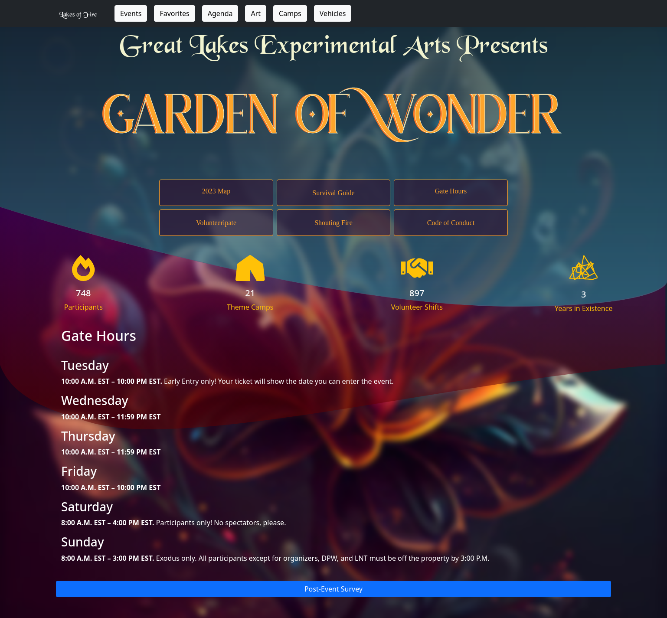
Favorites (174, 13)
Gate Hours (451, 191)
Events (130, 13)
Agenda (220, 13)
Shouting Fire (333, 222)
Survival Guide (333, 192)
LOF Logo (583, 267)
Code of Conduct (450, 222)
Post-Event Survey (333, 589)
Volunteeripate (216, 222)
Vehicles (333, 13)
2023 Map (216, 191)
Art (256, 13)
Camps (290, 13)
